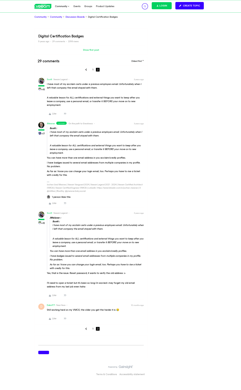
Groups (88, 6)
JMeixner (51, 123)
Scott (49, 79)
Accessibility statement (132, 374)
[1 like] (59, 197)
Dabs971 (51, 305)
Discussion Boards (75, 17)
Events (77, 6)
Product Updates (105, 6)
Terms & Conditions (106, 374)
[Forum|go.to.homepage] (42, 6)
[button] (189, 5)
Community (40, 17)
